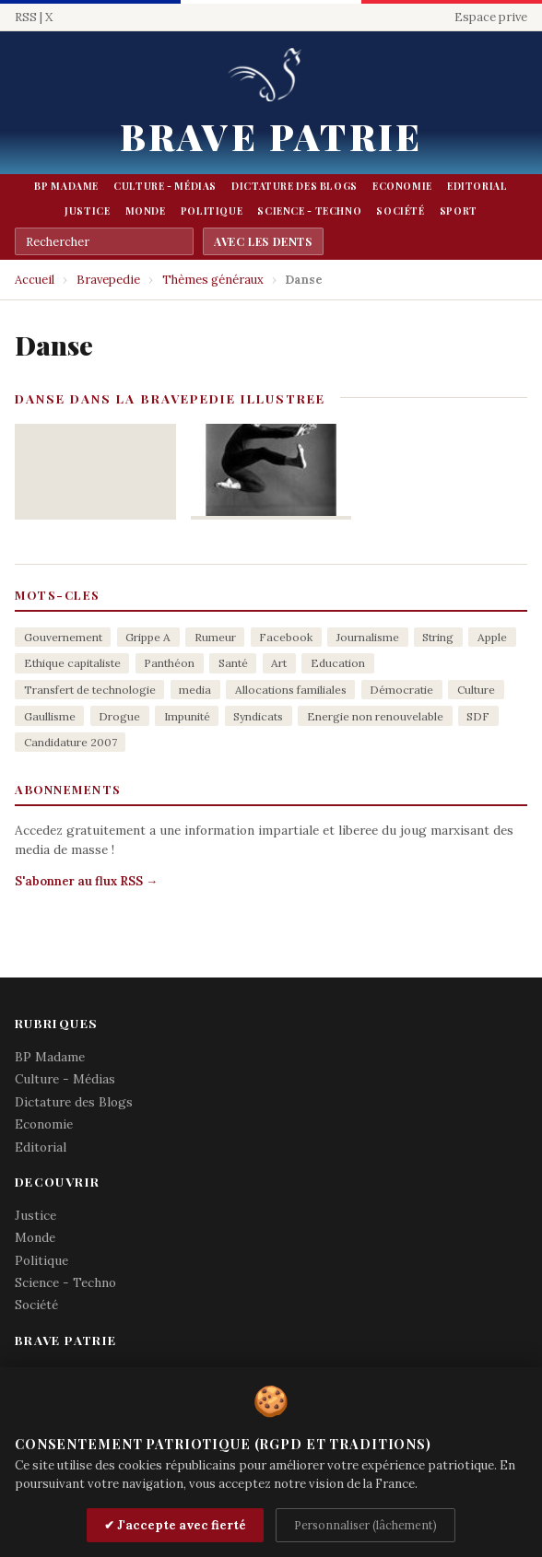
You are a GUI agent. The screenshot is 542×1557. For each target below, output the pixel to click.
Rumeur (215, 637)
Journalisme (367, 637)
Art (279, 663)
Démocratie (401, 690)
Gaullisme (50, 716)
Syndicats (258, 716)
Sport (458, 211)
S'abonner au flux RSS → (86, 881)
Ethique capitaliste (72, 663)
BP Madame (66, 186)
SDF (477, 716)
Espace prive (490, 17)
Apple (492, 637)
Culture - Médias (165, 186)
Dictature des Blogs (294, 186)
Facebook (285, 637)
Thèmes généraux (213, 279)
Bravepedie (108, 279)
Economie (402, 186)
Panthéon (169, 663)
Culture (476, 690)
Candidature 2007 (70, 742)
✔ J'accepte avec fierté (175, 1525)
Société (400, 211)
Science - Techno (309, 211)
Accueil (34, 279)
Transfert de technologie (90, 690)
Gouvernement (63, 637)
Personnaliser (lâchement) (365, 1524)
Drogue (119, 716)
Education (338, 663)
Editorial (477, 186)
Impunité (187, 716)
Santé (233, 663)
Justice (87, 211)
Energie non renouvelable (375, 716)
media (195, 690)
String (438, 637)
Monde (145, 211)
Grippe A (148, 637)
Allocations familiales (291, 690)
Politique (212, 211)
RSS (26, 17)
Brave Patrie (271, 135)
